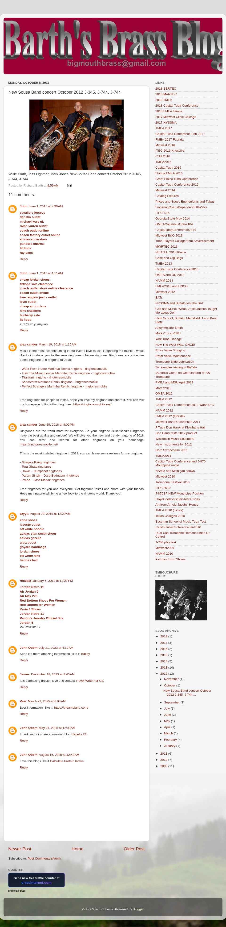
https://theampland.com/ (71, 707)
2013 (164, 667)
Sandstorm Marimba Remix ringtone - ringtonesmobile (60, 382)
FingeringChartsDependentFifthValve (181, 207)
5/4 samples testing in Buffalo (176, 367)
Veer (23, 701)
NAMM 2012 (164, 410)
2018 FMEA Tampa (168, 111)
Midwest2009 (164, 548)
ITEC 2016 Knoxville (169, 150)
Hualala (25, 580)
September (172, 702)
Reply (24, 259)
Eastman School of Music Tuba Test (180, 521)
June (168, 714)
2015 (164, 655)
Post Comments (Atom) (44, 858)
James (25, 674)
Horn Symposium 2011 (171, 450)
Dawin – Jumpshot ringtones (42, 471)
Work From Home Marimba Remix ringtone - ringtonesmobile (64, 368)
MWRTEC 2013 (166, 246)
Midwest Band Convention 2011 (177, 422)
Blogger (138, 909)
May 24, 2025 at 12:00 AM (57, 728)
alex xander (28, 344)
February (171, 739)
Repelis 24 (78, 734)
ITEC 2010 (163, 488)
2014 (164, 661)
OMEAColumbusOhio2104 (174, 224)
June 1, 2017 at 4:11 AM (46, 273)
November (172, 679)
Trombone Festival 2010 (172, 482)
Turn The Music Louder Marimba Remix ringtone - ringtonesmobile (68, 373)
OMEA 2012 (164, 393)
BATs (159, 297)
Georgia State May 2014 (172, 218)
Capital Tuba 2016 (168, 167)
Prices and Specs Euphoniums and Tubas (184, 201)
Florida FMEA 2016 (169, 173)
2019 (164, 636)
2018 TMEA (163, 100)
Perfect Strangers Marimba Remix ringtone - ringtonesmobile (64, 386)
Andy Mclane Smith (169, 327)
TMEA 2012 (163, 399)
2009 (164, 766)
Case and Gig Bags (169, 258)
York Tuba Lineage (168, 339)
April (167, 727)
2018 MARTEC (166, 94)
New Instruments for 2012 (173, 444)
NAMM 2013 (164, 280)
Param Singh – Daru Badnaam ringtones (50, 475)
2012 (164, 673)
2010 (164, 759)
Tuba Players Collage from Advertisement (184, 241)
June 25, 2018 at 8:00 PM (57, 424)
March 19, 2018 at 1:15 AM (57, 344)
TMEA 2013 (163, 263)
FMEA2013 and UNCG (171, 286)
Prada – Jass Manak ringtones (43, 480)
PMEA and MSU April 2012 (174, 382)
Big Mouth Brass (16, 891)
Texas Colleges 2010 (170, 516)
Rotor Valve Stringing (170, 350)
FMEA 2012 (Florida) (170, 416)
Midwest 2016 (165, 145)
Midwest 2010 (165, 476)
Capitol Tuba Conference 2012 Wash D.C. (185, 405)
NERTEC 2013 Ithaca (170, 252)
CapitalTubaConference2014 (175, 230)
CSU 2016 (162, 156)
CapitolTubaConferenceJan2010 (178, 527)
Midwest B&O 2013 (169, 235)
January (170, 746)
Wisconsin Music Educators (174, 439)
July (167, 708)
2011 (164, 753)
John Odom (28, 647)
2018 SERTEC (165, 88)
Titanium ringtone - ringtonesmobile (46, 377)
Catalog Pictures (167, 196)
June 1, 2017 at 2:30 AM (46, 206)
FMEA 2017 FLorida (169, 139)
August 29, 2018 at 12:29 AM (50, 513)
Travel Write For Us (89, 680)
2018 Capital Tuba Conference (176, 105)
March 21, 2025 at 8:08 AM (47, 701)
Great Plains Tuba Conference (176, 179)
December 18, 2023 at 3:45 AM (53, 674)
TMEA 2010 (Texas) (169, 510)
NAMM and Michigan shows (175, 471)
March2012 (163, 388)
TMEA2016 (163, 162)
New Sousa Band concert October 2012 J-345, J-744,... (187, 692)
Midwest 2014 (165, 190)
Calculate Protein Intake (67, 761)
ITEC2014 (162, 213)
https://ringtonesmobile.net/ (92, 404)
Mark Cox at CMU (168, 333)
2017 (164, 642)
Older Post (134, 848)
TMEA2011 (163, 455)
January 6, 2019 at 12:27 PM (52, 580)
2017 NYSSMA (166, 122)
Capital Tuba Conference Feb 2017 (180, 134)
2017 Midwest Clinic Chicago (175, 117)
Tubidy (85, 654)
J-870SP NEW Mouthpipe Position (179, 493)
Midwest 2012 (165, 292)
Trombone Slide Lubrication (174, 361)
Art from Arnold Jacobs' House (176, 504)
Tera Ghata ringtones (36, 466)
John (23, 206)
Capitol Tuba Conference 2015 (176, 184)
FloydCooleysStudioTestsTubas (177, 499)
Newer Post (19, 848)
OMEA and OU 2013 (169, 275)
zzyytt (24, 513)
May (167, 721)
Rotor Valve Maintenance (173, 356)
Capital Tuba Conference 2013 (176, 269)
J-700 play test (165, 542)
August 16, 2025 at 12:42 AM (59, 755)
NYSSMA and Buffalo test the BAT (179, 303)
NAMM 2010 (164, 553)
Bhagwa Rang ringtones (39, 462)
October (170, 685)
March (169, 733)
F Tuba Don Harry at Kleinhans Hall (180, 427)
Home (77, 848)
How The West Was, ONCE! (175, 344)
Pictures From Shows (170, 559)
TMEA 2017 (163, 128)
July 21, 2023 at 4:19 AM (56, 647)
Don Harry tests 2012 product (176, 433)
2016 (164, 649)
